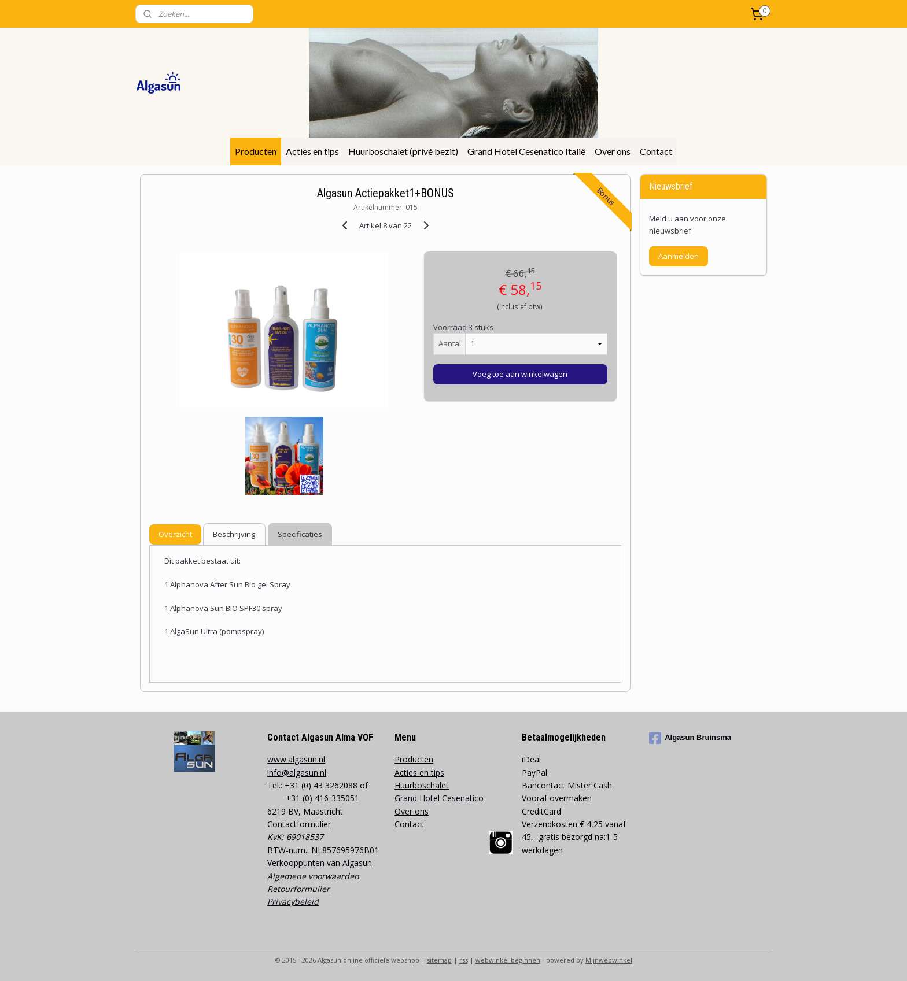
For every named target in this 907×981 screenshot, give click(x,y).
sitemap (439, 960)
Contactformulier (299, 824)
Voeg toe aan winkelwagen (520, 374)
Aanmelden (678, 256)
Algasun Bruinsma (690, 738)
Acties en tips (312, 151)
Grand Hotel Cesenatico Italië (526, 151)
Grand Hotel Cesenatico (439, 798)
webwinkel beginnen (507, 960)
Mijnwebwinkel (608, 960)
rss (463, 960)
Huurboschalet (421, 785)
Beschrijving (234, 534)
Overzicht (175, 534)
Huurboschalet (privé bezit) (403, 151)
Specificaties (300, 534)
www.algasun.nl (296, 759)
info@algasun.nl (296, 772)
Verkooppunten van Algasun (319, 862)
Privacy (280, 901)
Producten (255, 151)
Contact (656, 151)
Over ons (613, 151)
